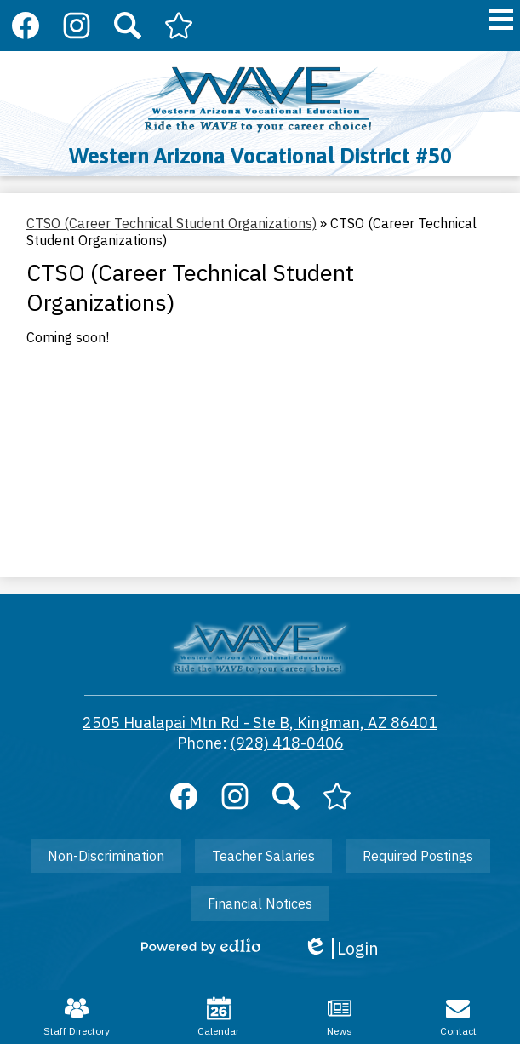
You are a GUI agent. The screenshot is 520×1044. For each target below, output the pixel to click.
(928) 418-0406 (287, 743)
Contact (458, 1016)
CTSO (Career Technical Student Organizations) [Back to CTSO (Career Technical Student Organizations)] (171, 223)
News (339, 1016)
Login (341, 948)
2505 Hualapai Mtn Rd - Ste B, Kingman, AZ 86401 (260, 722)
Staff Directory (76, 1016)
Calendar (218, 1016)
